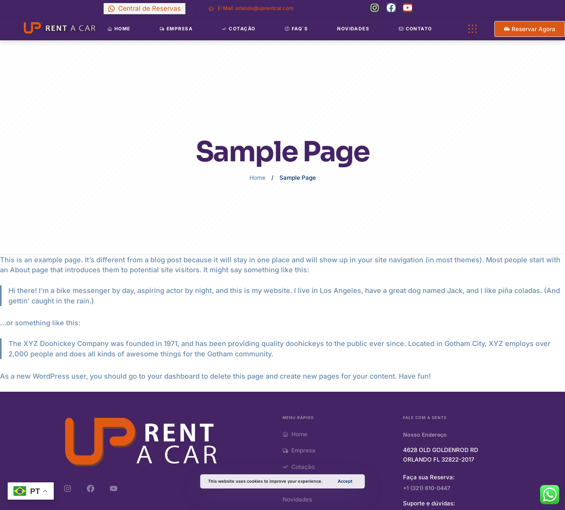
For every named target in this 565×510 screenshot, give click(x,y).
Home (257, 177)
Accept (345, 481)
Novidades (353, 28)
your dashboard (173, 376)
